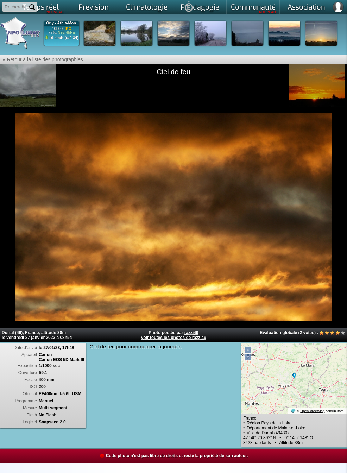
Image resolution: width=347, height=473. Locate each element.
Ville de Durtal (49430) (268, 432)
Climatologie (147, 7)
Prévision (93, 7)
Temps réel (43, 8)
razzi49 (191, 332)
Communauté (253, 8)
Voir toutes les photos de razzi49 (173, 337)
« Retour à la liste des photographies (41, 59)
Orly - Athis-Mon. (61, 23)
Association (306, 7)
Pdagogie (200, 6)
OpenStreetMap (312, 411)
